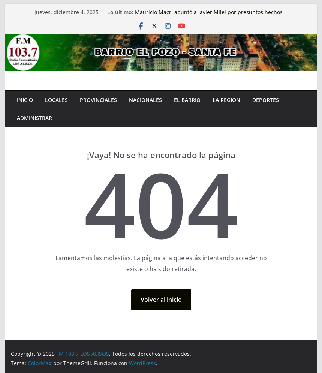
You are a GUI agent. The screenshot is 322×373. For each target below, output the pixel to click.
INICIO (25, 99)
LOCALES (56, 99)
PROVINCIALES (98, 99)
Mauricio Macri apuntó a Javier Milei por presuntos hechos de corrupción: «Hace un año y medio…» (209, 16)
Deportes (265, 99)
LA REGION (226, 99)
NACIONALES (145, 99)
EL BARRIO (187, 99)
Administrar (34, 117)
